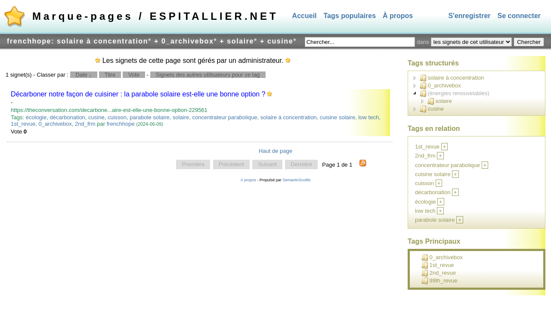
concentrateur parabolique (224, 117)
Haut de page (275, 151)
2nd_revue (438, 273)
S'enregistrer (469, 15)
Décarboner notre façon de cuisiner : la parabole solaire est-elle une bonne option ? (138, 94)
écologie (36, 117)
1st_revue (23, 124)
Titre (110, 74)
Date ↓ (84, 74)
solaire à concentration (288, 117)
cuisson (117, 117)
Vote (133, 74)
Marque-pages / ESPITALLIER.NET (155, 16)
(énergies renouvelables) (454, 93)
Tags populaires (350, 15)
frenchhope (121, 124)
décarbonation (67, 117)
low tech (368, 117)
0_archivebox (54, 124)
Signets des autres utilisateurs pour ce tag (208, 74)
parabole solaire (150, 117)
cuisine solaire (337, 117)
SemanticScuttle (296, 180)
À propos (398, 15)
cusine (96, 117)
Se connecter (519, 15)
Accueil (304, 15)
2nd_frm (85, 124)
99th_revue (439, 280)
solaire (181, 117)
